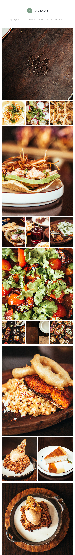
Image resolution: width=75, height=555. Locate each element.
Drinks (49, 19)
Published (32, 19)
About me (13, 21)
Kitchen (41, 19)
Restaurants (14, 19)
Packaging (58, 19)
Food (24, 19)
